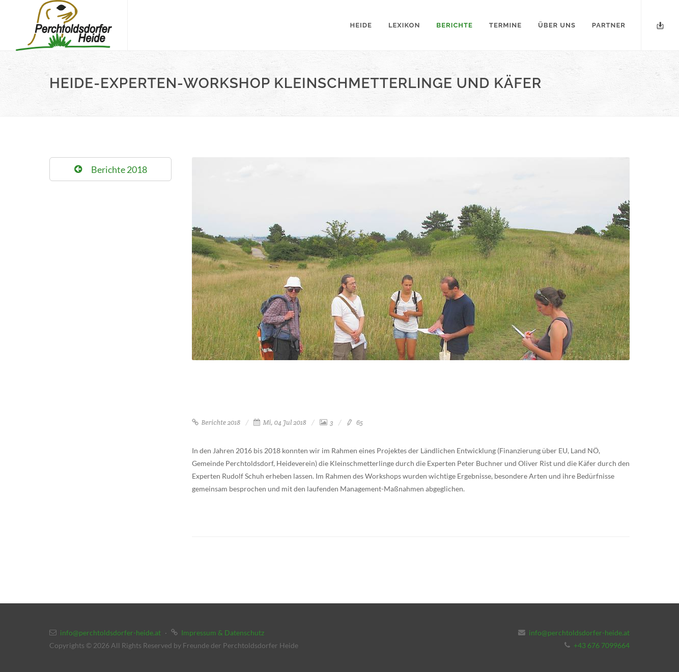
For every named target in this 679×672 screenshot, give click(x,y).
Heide (361, 25)
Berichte (454, 25)
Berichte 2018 (216, 422)
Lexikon (404, 25)
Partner (609, 25)
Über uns (557, 25)
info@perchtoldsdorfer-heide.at (110, 632)
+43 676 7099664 (602, 645)
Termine (505, 25)
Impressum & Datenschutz (222, 632)
